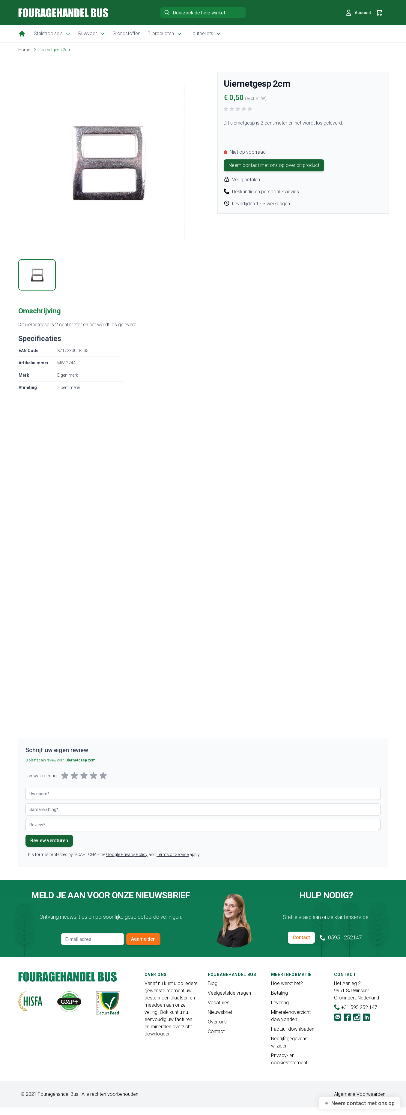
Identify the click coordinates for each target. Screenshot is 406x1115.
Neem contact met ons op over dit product (273, 165)
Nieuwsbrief (220, 1012)
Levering (280, 1002)
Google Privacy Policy (127, 854)
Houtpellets (206, 34)
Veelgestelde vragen (229, 993)
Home (24, 49)
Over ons (217, 1022)
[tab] (37, 275)
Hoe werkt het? (287, 983)
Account (358, 12)
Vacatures (218, 1002)
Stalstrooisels (52, 34)
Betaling (279, 993)
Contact (301, 937)
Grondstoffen (126, 33)
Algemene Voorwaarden (359, 1094)
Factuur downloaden (292, 1029)
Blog (212, 983)
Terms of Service (173, 854)
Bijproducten (165, 34)
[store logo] (63, 12)
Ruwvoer (91, 34)
